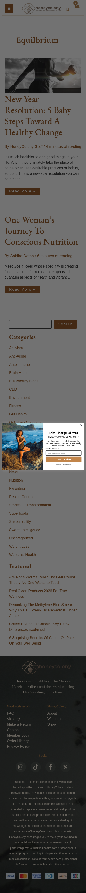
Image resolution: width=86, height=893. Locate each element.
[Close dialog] (81, 425)
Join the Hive (63, 459)
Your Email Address (52, 449)
